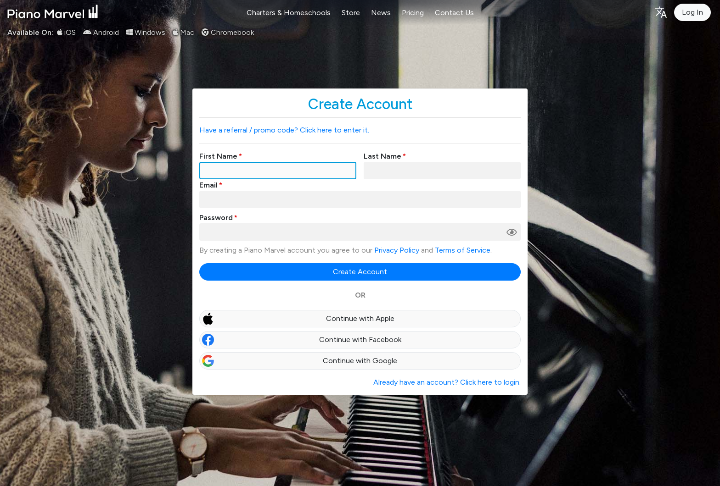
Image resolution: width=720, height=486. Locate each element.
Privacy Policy (396, 250)
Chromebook (228, 32)
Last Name (382, 156)
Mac (183, 32)
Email (208, 185)
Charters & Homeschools (289, 12)
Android (101, 32)
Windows (145, 32)
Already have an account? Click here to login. (447, 382)
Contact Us (454, 12)
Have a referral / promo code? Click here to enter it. (284, 130)
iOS (66, 32)
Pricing (413, 12)
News (381, 12)
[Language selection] (660, 11)
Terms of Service (462, 250)
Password (216, 217)
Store (351, 12)
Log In (692, 12)
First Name (218, 156)
